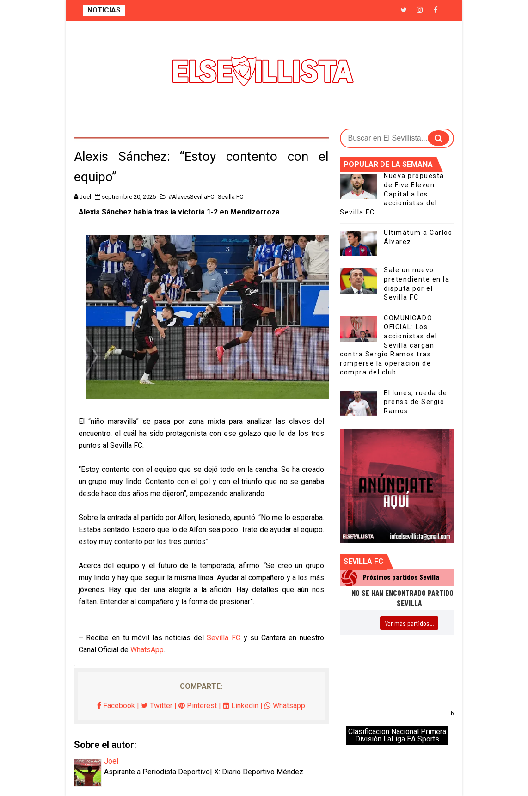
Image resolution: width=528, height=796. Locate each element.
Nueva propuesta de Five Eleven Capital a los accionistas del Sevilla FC (392, 193)
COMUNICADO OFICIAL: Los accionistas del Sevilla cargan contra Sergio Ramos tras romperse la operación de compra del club (388, 345)
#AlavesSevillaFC (191, 196)
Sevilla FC (230, 196)
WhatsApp (147, 649)
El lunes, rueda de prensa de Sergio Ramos (415, 402)
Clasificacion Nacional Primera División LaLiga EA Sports (397, 735)
